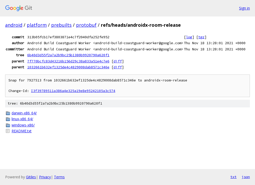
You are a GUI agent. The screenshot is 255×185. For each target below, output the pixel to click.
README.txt (22, 130)
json (246, 176)
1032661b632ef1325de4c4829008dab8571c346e (68, 67)
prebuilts (61, 25)
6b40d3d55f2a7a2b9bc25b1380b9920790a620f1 (68, 55)
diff (118, 61)
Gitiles (31, 176)
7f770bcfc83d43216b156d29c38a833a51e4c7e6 (68, 61)
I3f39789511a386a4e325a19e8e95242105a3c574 (73, 91)
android (13, 25)
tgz (201, 37)
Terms (59, 176)
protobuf (86, 25)
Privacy (45, 176)
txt (233, 176)
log (189, 37)
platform (37, 25)
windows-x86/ (23, 125)
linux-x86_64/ (22, 118)
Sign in (244, 8)
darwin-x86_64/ (24, 112)
